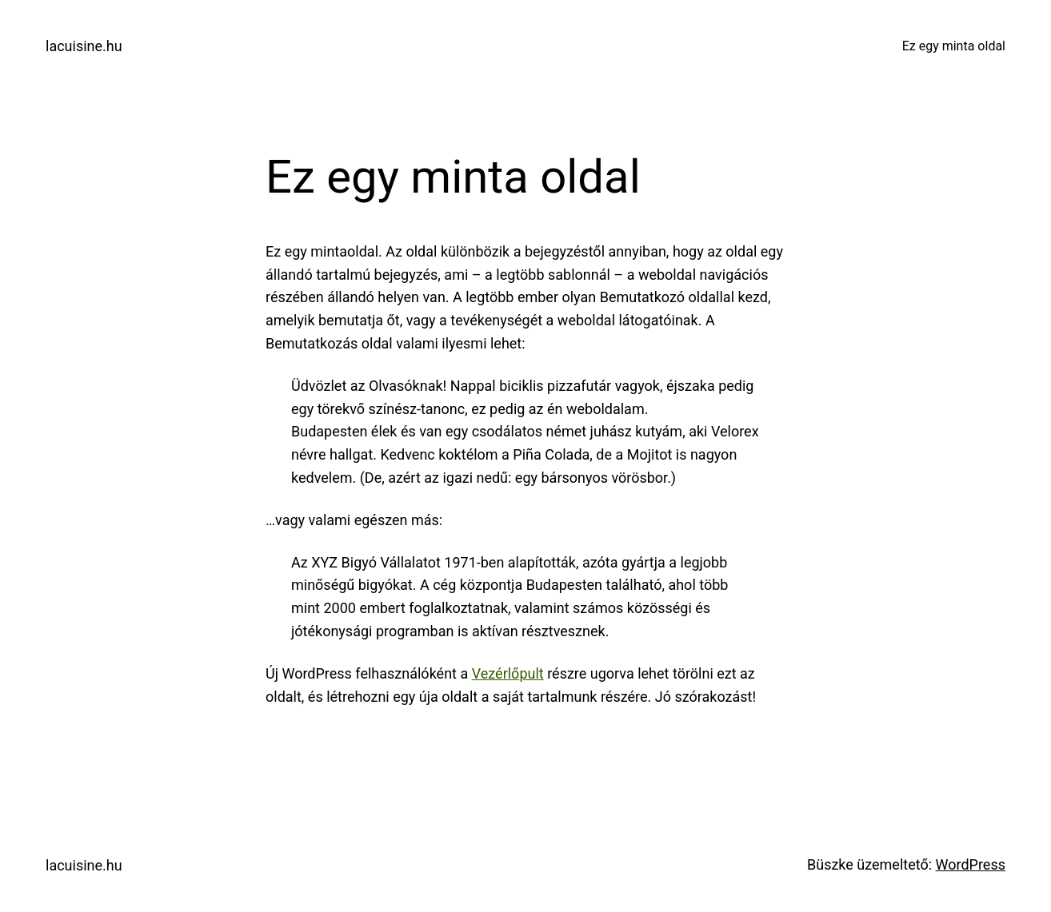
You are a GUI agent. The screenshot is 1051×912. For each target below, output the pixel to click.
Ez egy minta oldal (953, 46)
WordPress (970, 864)
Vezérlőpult (508, 673)
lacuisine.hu (84, 46)
